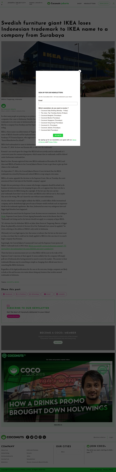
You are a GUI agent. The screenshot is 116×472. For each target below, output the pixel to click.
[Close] (79, 71)
